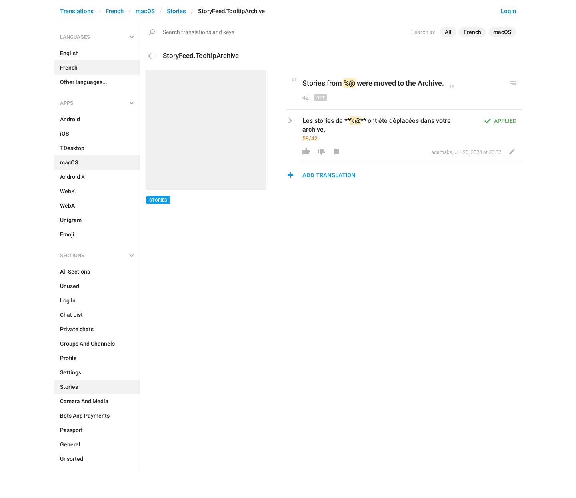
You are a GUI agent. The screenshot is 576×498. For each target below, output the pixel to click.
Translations (77, 11)
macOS (145, 11)
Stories (176, 11)
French (115, 11)
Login (508, 11)
